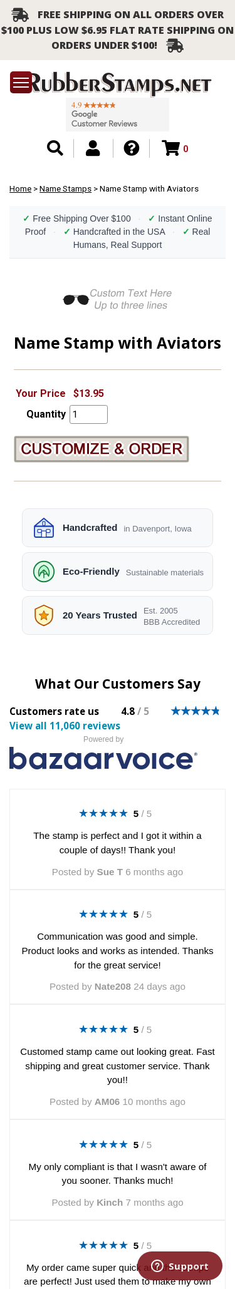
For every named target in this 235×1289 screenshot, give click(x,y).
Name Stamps (65, 188)
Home (20, 188)
